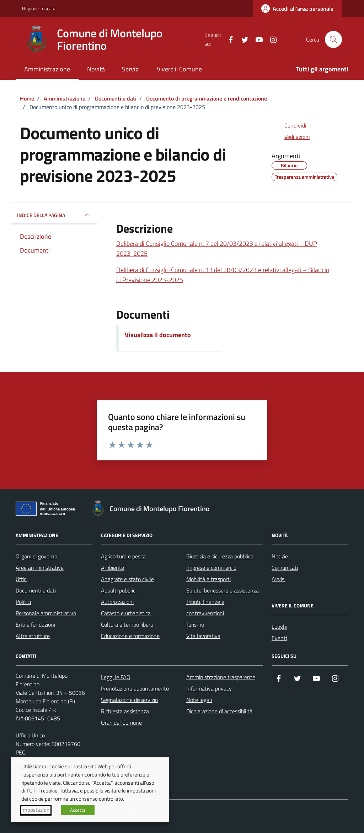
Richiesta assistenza (125, 711)
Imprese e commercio (211, 567)
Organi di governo (36, 556)
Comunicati (285, 567)
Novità (96, 69)
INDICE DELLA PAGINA (54, 215)
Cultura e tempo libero (127, 624)
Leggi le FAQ (115, 677)
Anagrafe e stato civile (127, 579)
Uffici (21, 579)
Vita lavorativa (203, 636)
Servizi (131, 69)
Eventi (279, 638)
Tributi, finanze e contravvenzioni (205, 607)
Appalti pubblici (118, 590)
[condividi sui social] (290, 125)
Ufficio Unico (30, 735)
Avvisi (278, 579)
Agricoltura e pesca (123, 556)
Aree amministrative (40, 567)
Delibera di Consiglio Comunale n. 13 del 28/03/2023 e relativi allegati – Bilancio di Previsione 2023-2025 (222, 275)
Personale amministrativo (46, 613)
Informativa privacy (209, 688)
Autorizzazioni (117, 601)
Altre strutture (33, 636)
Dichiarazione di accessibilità (219, 711)
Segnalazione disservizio (129, 700)
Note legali (199, 700)
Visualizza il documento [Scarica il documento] (158, 335)
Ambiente (112, 567)
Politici (23, 601)
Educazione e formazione (130, 636)
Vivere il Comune (179, 69)
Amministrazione (47, 69)
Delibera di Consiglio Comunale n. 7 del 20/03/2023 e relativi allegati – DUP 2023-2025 (216, 248)
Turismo (195, 624)
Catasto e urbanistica (126, 613)
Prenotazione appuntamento (135, 688)
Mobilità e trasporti (208, 579)
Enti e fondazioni (35, 624)
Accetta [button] (78, 809)
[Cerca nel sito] (333, 39)
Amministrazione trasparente (220, 677)
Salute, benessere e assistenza (222, 590)
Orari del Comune (121, 722)
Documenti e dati (36, 590)
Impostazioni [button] (35, 810)
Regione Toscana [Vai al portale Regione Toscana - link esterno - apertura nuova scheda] (39, 8)
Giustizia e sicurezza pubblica (219, 556)
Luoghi (279, 626)
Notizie (280, 556)
